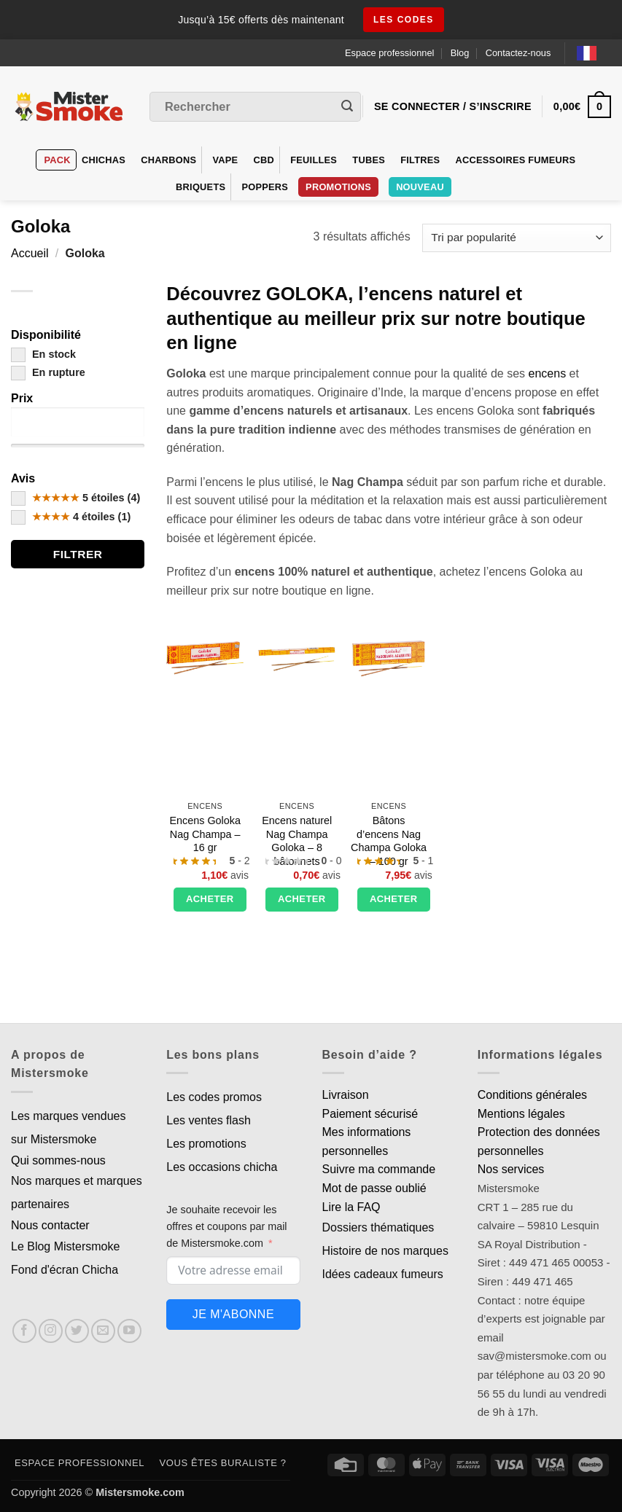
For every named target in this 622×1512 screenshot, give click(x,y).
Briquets (200, 186)
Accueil (30, 253)
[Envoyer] (347, 107)
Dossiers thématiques (378, 1227)
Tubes (368, 159)
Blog (460, 52)
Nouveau (420, 186)
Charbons (168, 159)
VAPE (225, 159)
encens (548, 373)
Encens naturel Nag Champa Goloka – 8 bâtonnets (297, 841)
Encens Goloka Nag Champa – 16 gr (205, 834)
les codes (403, 20)
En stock (43, 354)
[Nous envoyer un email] (103, 1331)
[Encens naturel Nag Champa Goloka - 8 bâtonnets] (296, 653)
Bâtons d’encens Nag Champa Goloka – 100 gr (389, 841)
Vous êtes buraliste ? (223, 1462)
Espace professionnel (389, 52)
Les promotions (206, 1143)
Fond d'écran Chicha (64, 1270)
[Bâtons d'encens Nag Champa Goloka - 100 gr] (388, 653)
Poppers (264, 186)
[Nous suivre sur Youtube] (129, 1331)
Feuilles (313, 159)
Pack (57, 159)
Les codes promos (214, 1097)
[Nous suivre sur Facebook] (24, 1331)
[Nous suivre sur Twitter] (77, 1331)
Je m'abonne (233, 1314)
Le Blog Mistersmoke (65, 1246)
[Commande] (516, 238)
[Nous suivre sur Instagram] (51, 1331)
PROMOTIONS (338, 186)
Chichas (103, 159)
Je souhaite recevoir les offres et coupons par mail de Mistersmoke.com (226, 1226)
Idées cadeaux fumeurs (382, 1274)
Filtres (420, 159)
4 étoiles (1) (71, 516)
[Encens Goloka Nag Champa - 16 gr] (205, 653)
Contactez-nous (518, 52)
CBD (264, 159)
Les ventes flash (208, 1120)
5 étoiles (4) (75, 498)
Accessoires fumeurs (516, 159)
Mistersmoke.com (140, 1492)
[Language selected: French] (594, 52)
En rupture (48, 372)
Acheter (210, 898)
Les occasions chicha (221, 1167)
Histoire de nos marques (385, 1251)
